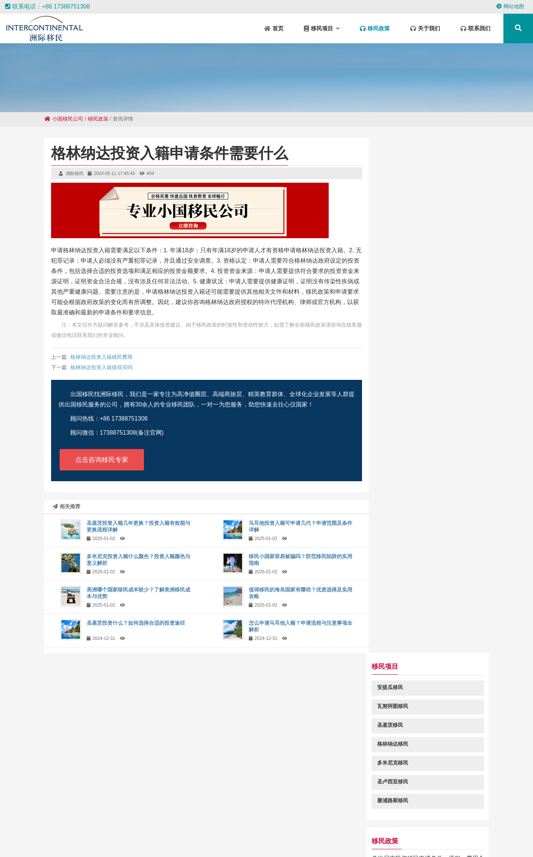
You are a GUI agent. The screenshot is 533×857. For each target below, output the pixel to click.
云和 (248, 835)
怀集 (366, 828)
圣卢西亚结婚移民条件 (411, 512)
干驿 (506, 835)
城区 (220, 835)
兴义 (83, 842)
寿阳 (243, 842)
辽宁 (465, 828)
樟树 (168, 842)
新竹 (112, 842)
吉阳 (507, 828)
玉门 (492, 835)
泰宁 (79, 835)
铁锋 (99, 828)
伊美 (328, 842)
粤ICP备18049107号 (337, 791)
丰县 (177, 835)
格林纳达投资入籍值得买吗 (101, 367)
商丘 (346, 835)
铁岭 (445, 842)
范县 (375, 842)
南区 (192, 835)
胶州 (520, 835)
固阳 (310, 828)
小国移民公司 (63, 119)
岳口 (521, 828)
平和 (98, 842)
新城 (436, 835)
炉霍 (154, 842)
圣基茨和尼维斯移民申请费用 (420, 483)
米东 (127, 828)
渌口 (324, 828)
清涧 (403, 835)
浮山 (268, 828)
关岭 (201, 842)
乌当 (300, 842)
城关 (140, 842)
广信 (71, 828)
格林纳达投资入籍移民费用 (101, 357)
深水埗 (184, 842)
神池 (380, 828)
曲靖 (169, 828)
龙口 (215, 842)
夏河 (226, 828)
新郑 (464, 835)
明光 (304, 835)
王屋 (394, 828)
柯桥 (361, 842)
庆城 (423, 828)
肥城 (296, 828)
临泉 (332, 835)
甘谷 (437, 828)
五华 (107, 835)
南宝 (374, 835)
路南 (9, 835)
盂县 (69, 842)
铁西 (360, 835)
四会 (155, 828)
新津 (460, 842)
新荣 (37, 835)
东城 (65, 835)
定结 (290, 835)
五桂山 (40, 828)
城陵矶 (344, 842)
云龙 (314, 842)
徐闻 (286, 842)
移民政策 (98, 119)
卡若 (262, 835)
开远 (257, 842)
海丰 (113, 828)
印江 (240, 828)
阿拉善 (419, 835)
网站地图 (510, 6)
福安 (23, 835)
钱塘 (149, 835)
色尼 (234, 835)
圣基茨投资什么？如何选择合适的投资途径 (136, 623)
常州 (93, 835)
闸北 (51, 835)
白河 (183, 828)
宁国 (352, 828)
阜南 (389, 842)
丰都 (254, 828)
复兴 (271, 842)
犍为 (197, 828)
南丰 (451, 828)
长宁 (403, 842)
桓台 (493, 828)
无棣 (206, 835)
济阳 (417, 842)
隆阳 (450, 835)
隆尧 (126, 842)
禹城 (163, 835)
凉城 (478, 835)
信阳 (135, 835)
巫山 (57, 828)
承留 (408, 828)
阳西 (318, 835)
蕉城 (431, 842)
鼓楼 (121, 835)
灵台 (479, 828)
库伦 (276, 835)
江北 (229, 842)
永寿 (85, 828)
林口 (141, 828)
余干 (282, 828)
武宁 (338, 828)
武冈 (388, 835)
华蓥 (212, 828)
